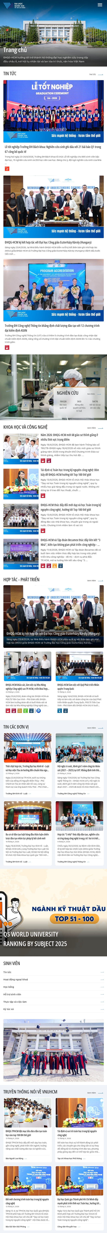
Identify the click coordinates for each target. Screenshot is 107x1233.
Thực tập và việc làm (53, 1001)
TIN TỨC (96, 74)
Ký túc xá (53, 1009)
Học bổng (53, 986)
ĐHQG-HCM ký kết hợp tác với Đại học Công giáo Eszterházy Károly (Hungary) (48, 242)
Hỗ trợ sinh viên (53, 994)
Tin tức (53, 972)
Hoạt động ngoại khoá (53, 979)
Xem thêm (94, 394)
